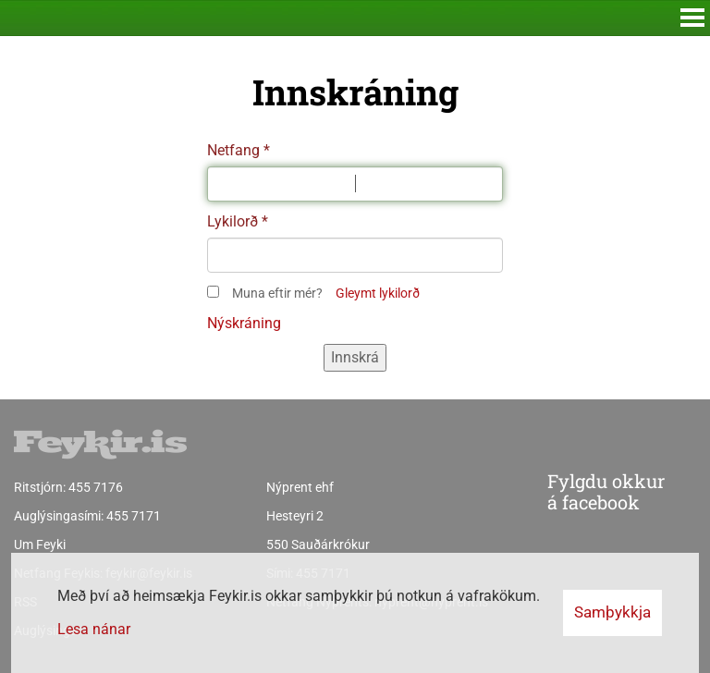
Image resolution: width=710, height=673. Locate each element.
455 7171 (133, 515)
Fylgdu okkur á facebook (568, 492)
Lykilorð (232, 221)
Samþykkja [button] (612, 612)
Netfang (233, 150)
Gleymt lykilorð (378, 293)
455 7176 (95, 487)
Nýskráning (244, 323)
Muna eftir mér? (277, 293)
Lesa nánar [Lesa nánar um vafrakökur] (93, 629)
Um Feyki (40, 544)
